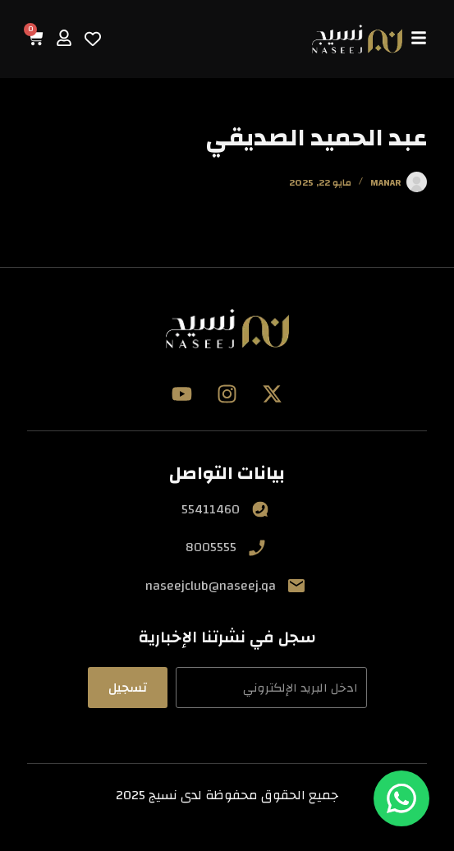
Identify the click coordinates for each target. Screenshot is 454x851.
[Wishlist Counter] (93, 38)
